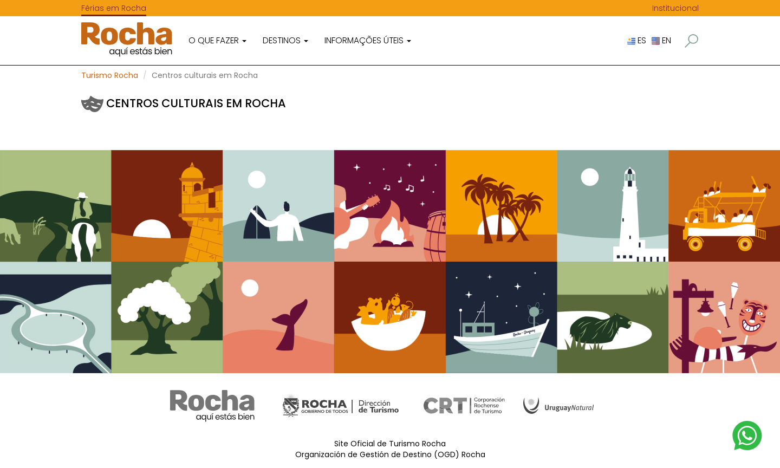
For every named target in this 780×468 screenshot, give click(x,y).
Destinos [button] (285, 40)
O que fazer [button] (217, 40)
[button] (691, 41)
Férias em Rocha (113, 8)
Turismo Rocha (109, 75)
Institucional (675, 8)
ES (636, 40)
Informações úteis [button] (367, 40)
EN (661, 40)
